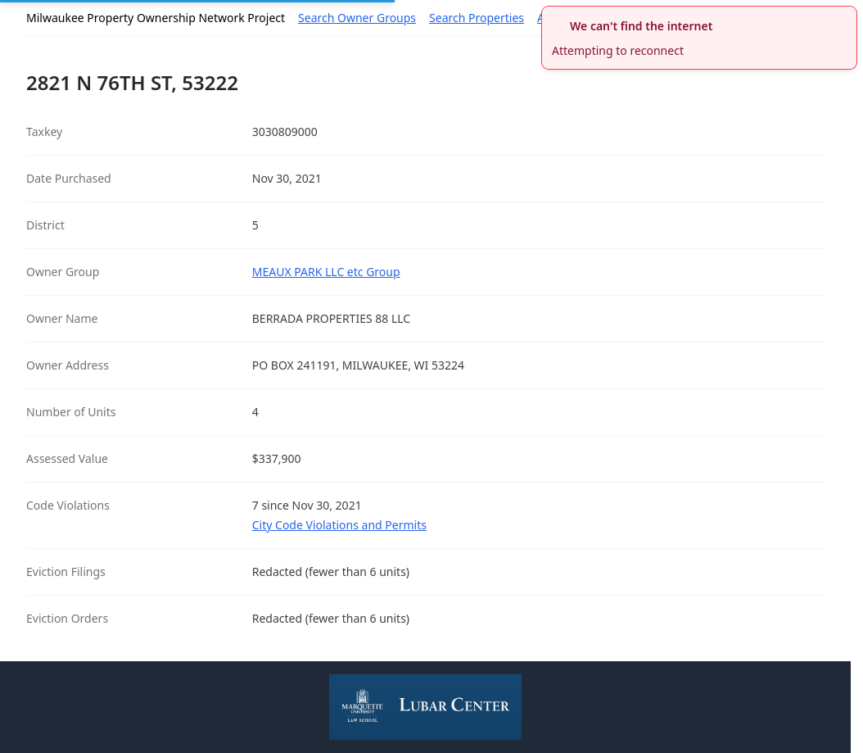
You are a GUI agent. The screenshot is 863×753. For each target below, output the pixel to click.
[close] (846, 16)
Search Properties (476, 17)
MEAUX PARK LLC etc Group (326, 271)
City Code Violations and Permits (339, 525)
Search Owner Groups (357, 17)
